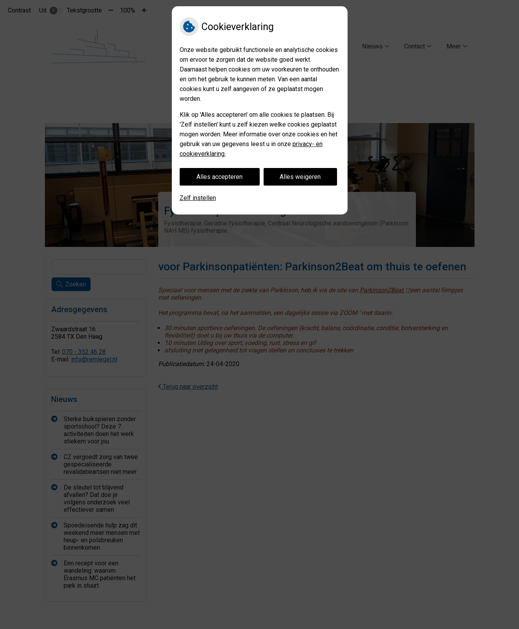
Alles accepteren (219, 176)
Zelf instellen (198, 198)
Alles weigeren (300, 176)
